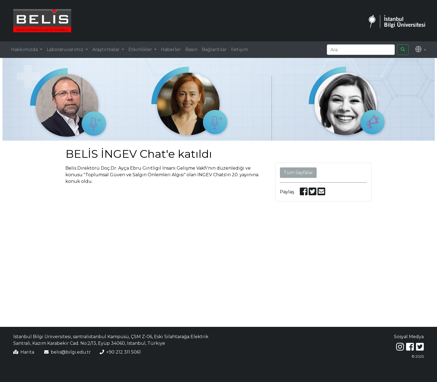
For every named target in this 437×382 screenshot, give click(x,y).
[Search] (361, 49)
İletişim (239, 49)
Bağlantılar (214, 49)
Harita (27, 352)
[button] (420, 50)
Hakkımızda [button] (25, 49)
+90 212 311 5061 (123, 352)
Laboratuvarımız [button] (65, 49)
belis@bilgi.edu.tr (71, 352)
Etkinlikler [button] (140, 49)
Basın (191, 49)
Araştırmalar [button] (106, 49)
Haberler (171, 49)
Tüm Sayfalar (298, 172)
